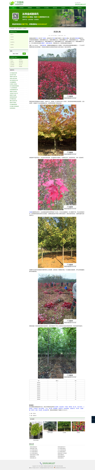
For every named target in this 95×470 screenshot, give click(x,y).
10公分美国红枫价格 (62, 450)
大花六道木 (79, 406)
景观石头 (38, 7)
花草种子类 (12, 66)
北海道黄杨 (66, 408)
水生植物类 (12, 64)
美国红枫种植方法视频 (34, 454)
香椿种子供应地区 (13, 91)
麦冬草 (33, 410)
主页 (13, 7)
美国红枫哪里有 (61, 454)
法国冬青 (60, 408)
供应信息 (55, 7)
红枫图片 (43, 43)
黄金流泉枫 (35, 440)
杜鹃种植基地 (12, 108)
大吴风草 (35, 408)
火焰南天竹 (72, 408)
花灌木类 (20, 59)
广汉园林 (71, 7)
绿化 (66, 38)
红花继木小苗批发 (13, 84)
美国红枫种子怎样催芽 (62, 453)
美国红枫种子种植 (33, 448)
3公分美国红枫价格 (61, 448)
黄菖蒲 (70, 406)
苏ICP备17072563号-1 (50, 467)
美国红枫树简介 (61, 457)
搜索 (24, 53)
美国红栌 (34, 415)
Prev (82, 419)
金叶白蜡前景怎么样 (14, 80)
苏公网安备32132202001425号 (60, 467)
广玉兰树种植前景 (13, 87)
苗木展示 (22, 7)
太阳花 (78, 432)
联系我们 (80, 7)
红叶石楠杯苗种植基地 (14, 85)
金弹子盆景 (50, 432)
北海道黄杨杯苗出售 (14, 89)
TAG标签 (34, 467)
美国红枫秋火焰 (33, 457)
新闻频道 (30, 7)
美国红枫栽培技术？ (62, 446)
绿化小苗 (20, 64)
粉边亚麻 (61, 406)
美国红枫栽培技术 (61, 456)
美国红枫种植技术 (33, 446)
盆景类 (11, 59)
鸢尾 (36, 410)
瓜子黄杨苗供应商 (13, 72)
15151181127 (80, 4)
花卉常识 (12, 47)
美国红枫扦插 (32, 456)
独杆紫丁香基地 (13, 102)
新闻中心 (12, 34)
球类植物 (20, 66)
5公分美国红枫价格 (34, 450)
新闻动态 (12, 31)
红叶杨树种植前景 (13, 104)
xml (31, 467)
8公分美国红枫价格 (61, 451)
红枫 (36, 38)
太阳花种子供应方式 (14, 93)
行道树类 (24, 28)
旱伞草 (77, 408)
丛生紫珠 (56, 406)
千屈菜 (66, 406)
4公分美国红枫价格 (34, 451)
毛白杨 (34, 413)
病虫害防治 (12, 42)
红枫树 (30, 212)
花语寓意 (12, 44)
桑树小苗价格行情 (13, 100)
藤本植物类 (21, 61)
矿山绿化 (46, 7)
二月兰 (46, 408)
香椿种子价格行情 (13, 76)
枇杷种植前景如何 (13, 97)
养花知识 (12, 39)
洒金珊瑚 (55, 408)
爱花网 (45, 467)
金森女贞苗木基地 (13, 78)
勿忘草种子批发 (13, 74)
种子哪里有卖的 (13, 98)
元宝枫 (64, 432)
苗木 (54, 38)
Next (83, 419)
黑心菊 (50, 408)
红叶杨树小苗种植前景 (14, 106)
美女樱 (40, 410)
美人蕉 (74, 406)
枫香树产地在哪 (13, 95)
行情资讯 (63, 7)
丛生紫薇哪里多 (13, 82)
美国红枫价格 (49, 43)
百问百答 (12, 36)
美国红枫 (77, 38)
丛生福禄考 (45, 410)
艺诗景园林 (41, 467)
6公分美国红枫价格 (34, 453)
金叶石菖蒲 (41, 408)
